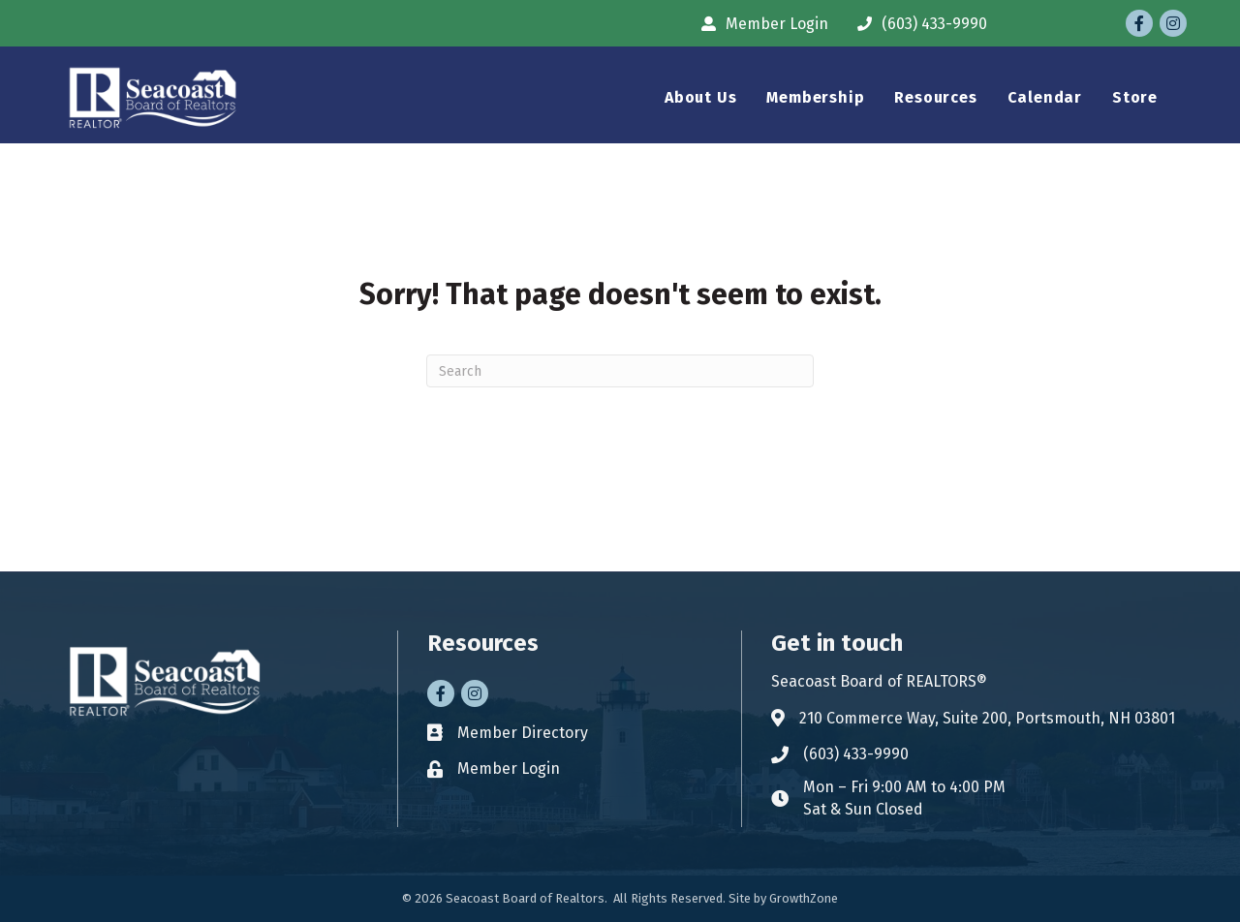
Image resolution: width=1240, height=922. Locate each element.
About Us (700, 97)
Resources (935, 97)
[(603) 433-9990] (917, 24)
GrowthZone (803, 898)
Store (1135, 97)
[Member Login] (760, 24)
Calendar (1045, 97)
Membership (815, 97)
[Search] (620, 370)
